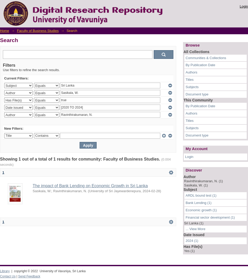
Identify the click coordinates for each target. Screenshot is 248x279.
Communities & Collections (206, 58)
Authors (191, 72)
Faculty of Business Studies (38, 31)
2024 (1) (192, 241)
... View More (195, 229)
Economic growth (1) (201, 210)
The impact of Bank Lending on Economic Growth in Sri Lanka (90, 186)
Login (244, 6)
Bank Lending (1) (198, 203)
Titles (190, 80)
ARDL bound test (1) (201, 195)
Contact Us (8, 276)
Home (4, 31)
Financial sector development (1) (210, 217)
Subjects (192, 87)
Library (5, 271)
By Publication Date (200, 65)
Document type (197, 94)
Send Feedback (29, 276)
